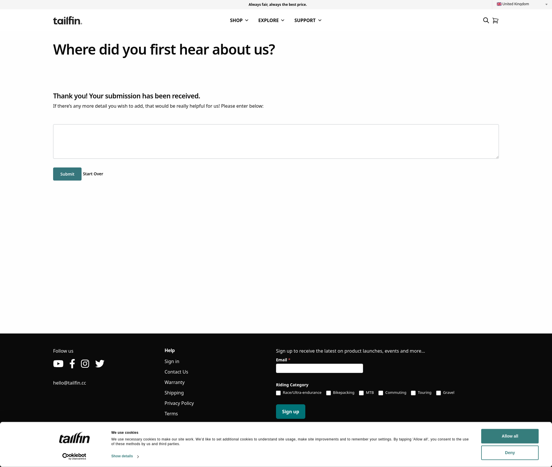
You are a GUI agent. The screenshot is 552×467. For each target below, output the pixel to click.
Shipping (174, 393)
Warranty (175, 382)
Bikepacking (340, 392)
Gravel (445, 392)
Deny (467, 452)
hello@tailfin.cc (69, 383)
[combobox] (522, 4)
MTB (366, 392)
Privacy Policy (179, 403)
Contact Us (176, 372)
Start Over (93, 173)
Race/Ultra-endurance (299, 392)
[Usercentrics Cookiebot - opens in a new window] (74, 456)
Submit (67, 174)
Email (283, 360)
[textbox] (522, 4)
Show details (122, 456)
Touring (421, 392)
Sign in (172, 361)
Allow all (467, 436)
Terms (171, 413)
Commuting (392, 392)
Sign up (290, 411)
